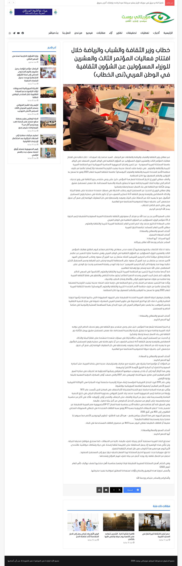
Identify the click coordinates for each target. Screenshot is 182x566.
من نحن (78, 33)
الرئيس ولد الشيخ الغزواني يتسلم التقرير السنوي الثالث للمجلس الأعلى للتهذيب (26, 108)
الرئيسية (168, 33)
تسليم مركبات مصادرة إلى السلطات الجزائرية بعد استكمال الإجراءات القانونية (25, 138)
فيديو (89, 33)
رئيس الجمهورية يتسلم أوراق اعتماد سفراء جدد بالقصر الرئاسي (26, 152)
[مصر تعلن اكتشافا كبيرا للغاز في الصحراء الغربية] (154, 522)
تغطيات (145, 33)
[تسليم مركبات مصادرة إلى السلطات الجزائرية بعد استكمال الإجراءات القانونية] (48, 139)
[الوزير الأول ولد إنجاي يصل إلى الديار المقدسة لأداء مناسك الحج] (83, 522)
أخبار (157, 33)
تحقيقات (131, 33)
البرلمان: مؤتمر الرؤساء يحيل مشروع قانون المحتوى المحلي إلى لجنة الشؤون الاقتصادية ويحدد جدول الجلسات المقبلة (26, 75)
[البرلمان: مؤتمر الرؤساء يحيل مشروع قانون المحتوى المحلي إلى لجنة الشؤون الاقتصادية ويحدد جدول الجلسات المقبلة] (48, 72)
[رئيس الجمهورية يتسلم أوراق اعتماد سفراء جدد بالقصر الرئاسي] (48, 153)
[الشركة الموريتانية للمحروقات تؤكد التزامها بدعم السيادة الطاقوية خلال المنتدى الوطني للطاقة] (48, 92)
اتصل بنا (66, 33)
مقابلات (100, 33)
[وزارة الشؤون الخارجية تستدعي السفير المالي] (48, 60)
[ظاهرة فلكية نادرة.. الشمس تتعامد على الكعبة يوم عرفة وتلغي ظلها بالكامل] (118, 522)
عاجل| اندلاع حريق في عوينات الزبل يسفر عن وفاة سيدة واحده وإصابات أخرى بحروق (130, 3)
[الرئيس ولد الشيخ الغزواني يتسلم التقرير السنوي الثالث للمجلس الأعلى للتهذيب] (48, 109)
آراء (110, 33)
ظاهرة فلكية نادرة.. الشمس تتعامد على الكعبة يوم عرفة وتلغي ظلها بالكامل (119, 536)
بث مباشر (53, 33)
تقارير (119, 33)
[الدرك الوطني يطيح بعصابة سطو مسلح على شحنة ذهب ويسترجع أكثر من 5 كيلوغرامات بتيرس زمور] (48, 122)
